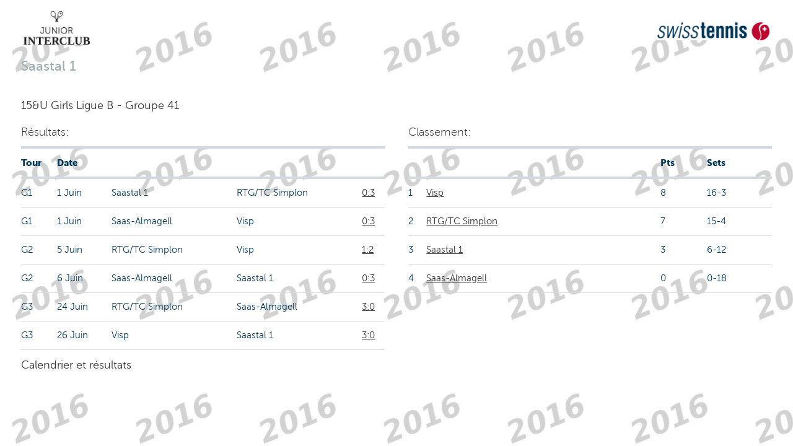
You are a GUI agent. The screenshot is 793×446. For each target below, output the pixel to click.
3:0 (368, 307)
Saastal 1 (444, 250)
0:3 (368, 193)
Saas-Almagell (456, 278)
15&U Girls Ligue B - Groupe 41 (100, 105)
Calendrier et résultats (76, 365)
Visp (435, 193)
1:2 (368, 250)
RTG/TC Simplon (461, 221)
